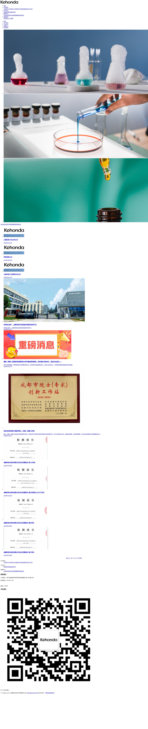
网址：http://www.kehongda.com (9, 583)
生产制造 (20, 9)
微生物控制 (7, 12)
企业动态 (6, 15)
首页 (5, 5)
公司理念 (10, 9)
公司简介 (6, 9)
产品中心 (6, 10)
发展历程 (25, 9)
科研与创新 (11, 15)
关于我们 (6, 7)
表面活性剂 (13, 12)
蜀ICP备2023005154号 (33, 693)
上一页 (70, 558)
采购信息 (21, 15)
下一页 (77, 558)
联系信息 (6, 18)
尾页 (80, 558)
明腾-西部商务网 (49, 693)
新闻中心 (6, 13)
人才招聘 (10, 18)
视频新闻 (16, 15)
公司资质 (15, 9)
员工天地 (30, 9)
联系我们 (6, 17)
